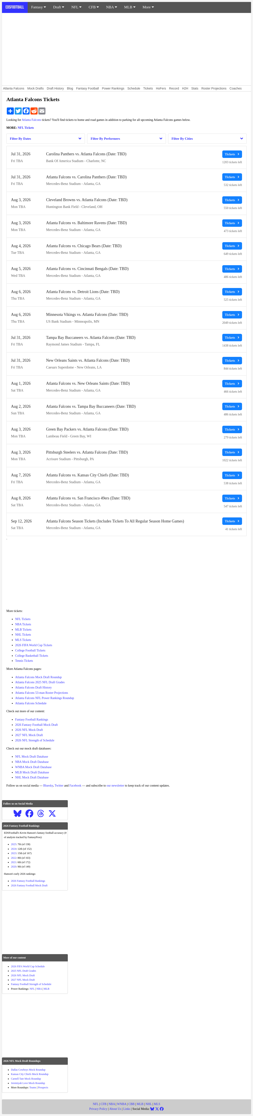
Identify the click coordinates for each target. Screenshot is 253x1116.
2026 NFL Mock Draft (29, 729)
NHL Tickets (23, 634)
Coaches (236, 88)
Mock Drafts (35, 88)
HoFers (161, 88)
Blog (70, 88)
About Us (115, 1109)
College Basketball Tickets (31, 655)
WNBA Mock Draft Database (33, 767)
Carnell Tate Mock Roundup (26, 1078)
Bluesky (48, 785)
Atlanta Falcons (13, 88)
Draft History (55, 88)
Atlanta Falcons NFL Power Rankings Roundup (44, 698)
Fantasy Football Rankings (31, 719)
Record (174, 88)
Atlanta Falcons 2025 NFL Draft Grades (40, 682)
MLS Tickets (23, 640)
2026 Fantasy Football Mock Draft (36, 724)
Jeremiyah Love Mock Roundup (28, 1083)
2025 (13, 844)
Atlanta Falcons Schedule (31, 703)
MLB (130, 7)
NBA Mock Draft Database (32, 762)
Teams (32, 1087)
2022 (13, 857)
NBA (111, 7)
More (148, 7)
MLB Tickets (23, 629)
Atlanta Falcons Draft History (33, 687)
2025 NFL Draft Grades (23, 970)
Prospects (43, 1087)
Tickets (148, 88)
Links (126, 1109)
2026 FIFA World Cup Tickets (33, 645)
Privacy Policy (98, 1109)
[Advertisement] (126, 49)
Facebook (75, 785)
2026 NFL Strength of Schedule (34, 740)
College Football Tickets (30, 650)
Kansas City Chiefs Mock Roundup (29, 1074)
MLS (157, 1104)
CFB (94, 7)
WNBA (121, 1104)
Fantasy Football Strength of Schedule (31, 984)
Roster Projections (213, 88)
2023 (13, 853)
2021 (13, 862)
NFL (76, 7)
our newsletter (115, 785)
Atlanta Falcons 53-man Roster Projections (41, 692)
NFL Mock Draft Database (31, 756)
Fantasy (38, 7)
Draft (58, 7)
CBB (131, 1104)
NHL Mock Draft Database (31, 777)
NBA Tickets (23, 624)
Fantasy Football (87, 88)
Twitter (59, 785)
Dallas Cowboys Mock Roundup (28, 1069)
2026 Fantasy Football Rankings (28, 880)
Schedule (133, 88)
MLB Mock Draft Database (32, 772)
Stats (194, 88)
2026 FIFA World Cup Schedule (28, 966)
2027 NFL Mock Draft (29, 735)
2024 (13, 848)
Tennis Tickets (24, 660)
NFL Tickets (26, 127)
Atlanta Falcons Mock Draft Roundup (38, 677)
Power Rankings (113, 88)
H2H (185, 88)
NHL (148, 1104)
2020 (13, 866)
